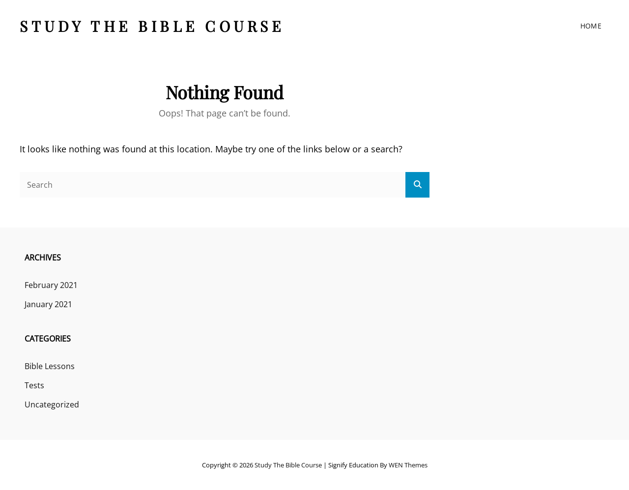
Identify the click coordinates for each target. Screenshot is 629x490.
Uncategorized (52, 404)
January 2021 (48, 304)
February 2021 (51, 285)
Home (590, 25)
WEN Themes (408, 465)
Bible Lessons (50, 366)
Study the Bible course (152, 26)
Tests (34, 385)
